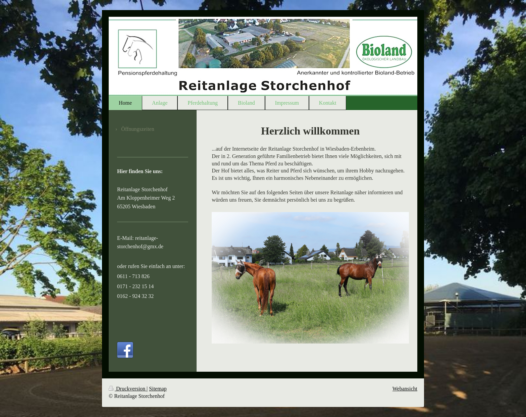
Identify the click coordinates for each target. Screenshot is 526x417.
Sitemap (157, 389)
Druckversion (128, 389)
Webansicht (404, 389)
